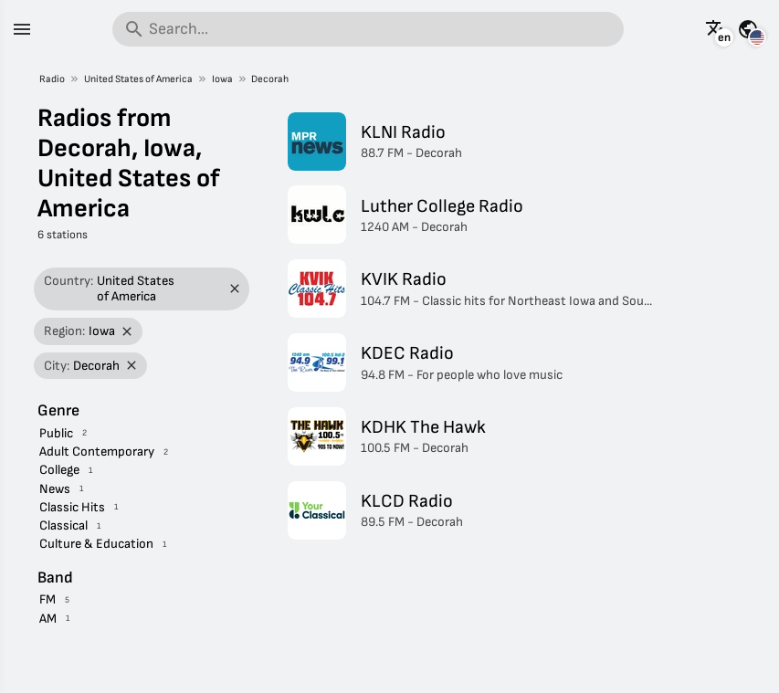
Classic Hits (72, 507)
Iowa (222, 79)
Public (56, 433)
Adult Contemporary (96, 451)
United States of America (138, 79)
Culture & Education (96, 543)
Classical (63, 525)
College (59, 470)
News (54, 489)
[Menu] (22, 29)
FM (47, 599)
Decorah (270, 79)
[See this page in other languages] (716, 29)
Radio (52, 79)
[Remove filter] (234, 289)
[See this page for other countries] (748, 29)
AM (48, 618)
